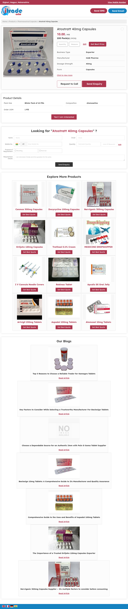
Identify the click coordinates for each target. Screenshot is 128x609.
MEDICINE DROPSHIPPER (98, 247)
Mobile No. (9, 144)
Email (73, 138)
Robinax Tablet (64, 284)
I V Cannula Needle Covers (29, 284)
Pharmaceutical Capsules (27, 21)
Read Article (64, 378)
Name (10, 138)
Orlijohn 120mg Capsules (29, 247)
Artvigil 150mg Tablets (29, 322)
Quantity (72, 144)
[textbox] (74, 44)
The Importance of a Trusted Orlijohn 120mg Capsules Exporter (64, 553)
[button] (117, 2)
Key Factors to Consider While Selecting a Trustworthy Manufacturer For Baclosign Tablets (64, 409)
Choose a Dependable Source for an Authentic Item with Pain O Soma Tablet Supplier (64, 445)
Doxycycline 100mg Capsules (64, 209)
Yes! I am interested (64, 117)
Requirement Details (8, 157)
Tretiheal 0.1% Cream (64, 247)
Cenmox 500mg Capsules (29, 209)
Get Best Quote (29, 214)
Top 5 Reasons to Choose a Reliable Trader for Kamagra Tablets (64, 373)
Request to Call (69, 83)
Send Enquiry (94, 83)
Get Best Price (97, 44)
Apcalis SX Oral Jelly (98, 284)
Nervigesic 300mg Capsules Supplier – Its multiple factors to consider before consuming (64, 589)
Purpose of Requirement (8, 150)
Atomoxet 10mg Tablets (98, 322)
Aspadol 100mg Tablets (64, 322)
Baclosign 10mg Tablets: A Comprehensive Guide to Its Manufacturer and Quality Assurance (64, 481)
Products (12, 21)
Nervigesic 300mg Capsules (99, 209)
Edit (84, 44)
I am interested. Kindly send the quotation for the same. (69, 158)
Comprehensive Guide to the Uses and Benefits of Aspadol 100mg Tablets (64, 517)
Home (4, 21)
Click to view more (64, 75)
